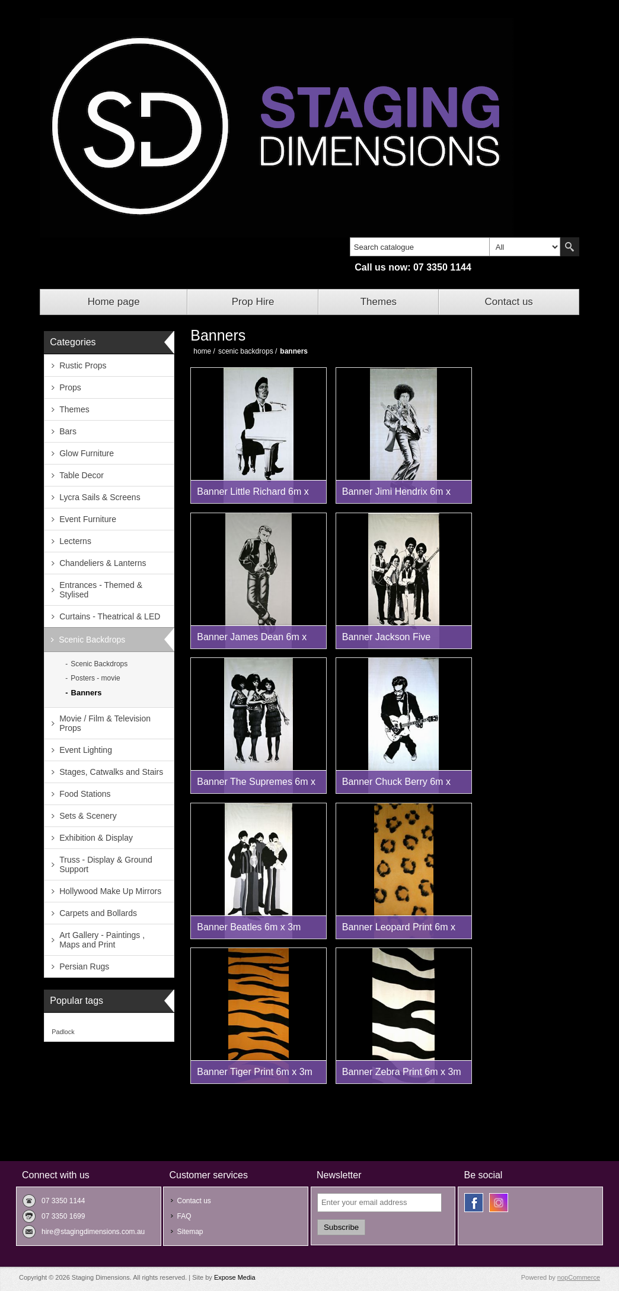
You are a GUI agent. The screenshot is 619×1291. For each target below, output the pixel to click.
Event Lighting (85, 750)
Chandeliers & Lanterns (102, 563)
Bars (67, 431)
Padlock (63, 1031)
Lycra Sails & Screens (99, 497)
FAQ (184, 1216)
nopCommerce (578, 1277)
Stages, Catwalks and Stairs (111, 772)
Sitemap (190, 1232)
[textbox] (420, 246)
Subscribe (341, 1227)
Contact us (509, 301)
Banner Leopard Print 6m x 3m (398, 930)
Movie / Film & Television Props (105, 723)
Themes (378, 301)
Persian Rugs (84, 966)
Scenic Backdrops (92, 639)
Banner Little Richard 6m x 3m (253, 494)
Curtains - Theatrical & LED (109, 616)
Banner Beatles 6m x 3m (249, 927)
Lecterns (75, 541)
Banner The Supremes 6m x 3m (256, 785)
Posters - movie (95, 678)
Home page (114, 301)
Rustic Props (82, 365)
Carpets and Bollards (98, 913)
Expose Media (235, 1277)
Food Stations (84, 794)
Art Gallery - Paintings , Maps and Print (102, 939)
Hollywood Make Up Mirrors (110, 891)
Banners (86, 692)
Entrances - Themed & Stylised (100, 589)
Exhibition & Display (96, 837)
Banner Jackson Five (386, 637)
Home (202, 351)
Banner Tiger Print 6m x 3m (254, 1072)
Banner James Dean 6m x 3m (252, 640)
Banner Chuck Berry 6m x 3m (396, 785)
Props (70, 387)
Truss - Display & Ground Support (105, 864)
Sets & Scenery (88, 816)
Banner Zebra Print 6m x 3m (401, 1072)
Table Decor (81, 475)
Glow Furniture (86, 453)
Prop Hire (253, 301)
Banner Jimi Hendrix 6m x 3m (396, 494)
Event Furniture (87, 519)
